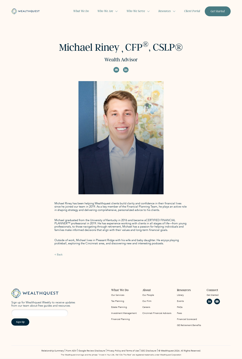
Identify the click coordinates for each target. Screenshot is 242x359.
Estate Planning (119, 307)
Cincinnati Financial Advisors (156, 313)
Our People (148, 295)
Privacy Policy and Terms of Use (123, 350)
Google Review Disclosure (91, 350)
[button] (108, 11)
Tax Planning (117, 301)
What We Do (81, 11)
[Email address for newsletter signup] (39, 313)
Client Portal (192, 11)
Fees (179, 313)
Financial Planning (120, 319)
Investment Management (124, 313)
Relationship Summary (52, 350)
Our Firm (146, 301)
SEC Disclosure (148, 350)
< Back (58, 254)
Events (180, 301)
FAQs (179, 307)
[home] (25, 11)
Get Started (218, 11)
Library (180, 295)
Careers (146, 307)
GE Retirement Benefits (189, 325)
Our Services (117, 295)
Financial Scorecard (187, 319)
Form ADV (71, 350)
